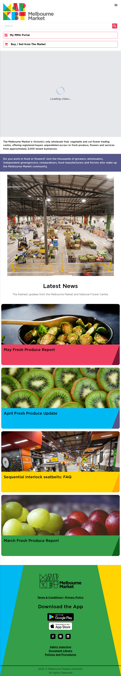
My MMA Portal (17, 35)
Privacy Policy (74, 597)
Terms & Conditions (50, 597)
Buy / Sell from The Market (25, 44)
